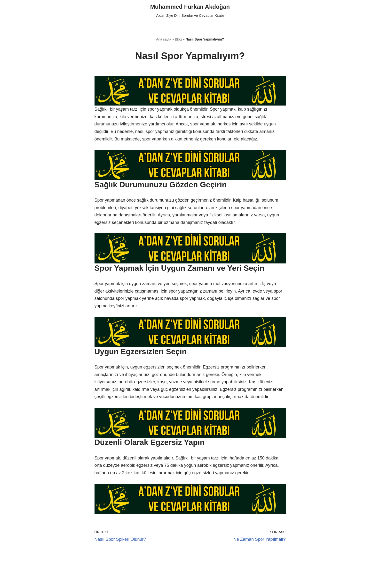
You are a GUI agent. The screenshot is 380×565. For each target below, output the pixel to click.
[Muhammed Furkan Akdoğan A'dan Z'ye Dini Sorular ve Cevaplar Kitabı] (190, 10)
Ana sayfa (163, 39)
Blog (178, 39)
